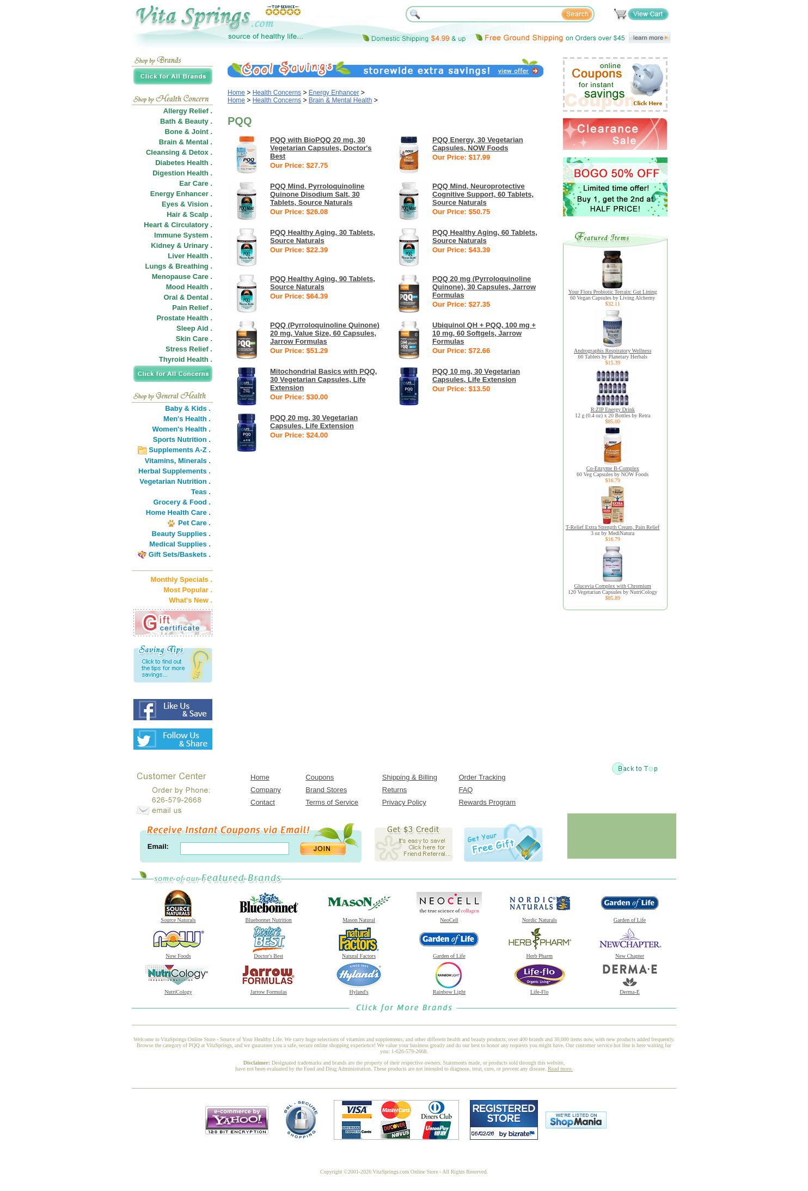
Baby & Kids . (188, 408)
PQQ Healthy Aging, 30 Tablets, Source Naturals (322, 236)
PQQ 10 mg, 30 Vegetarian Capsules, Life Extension (476, 375)
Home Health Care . (178, 512)
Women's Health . (181, 429)
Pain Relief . (192, 307)
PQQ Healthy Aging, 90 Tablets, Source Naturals (322, 283)
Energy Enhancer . (181, 194)
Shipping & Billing (409, 777)
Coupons (319, 777)
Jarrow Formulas (268, 989)
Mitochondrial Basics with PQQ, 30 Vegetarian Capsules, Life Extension (323, 379)
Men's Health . (187, 419)
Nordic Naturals (539, 917)
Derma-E (630, 989)
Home (236, 92)
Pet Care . (194, 523)
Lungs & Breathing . (179, 266)
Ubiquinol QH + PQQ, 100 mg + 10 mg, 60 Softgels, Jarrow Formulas (484, 333)
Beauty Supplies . (181, 534)
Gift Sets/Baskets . (180, 554)
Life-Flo (539, 989)
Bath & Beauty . (186, 121)
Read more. (560, 1069)
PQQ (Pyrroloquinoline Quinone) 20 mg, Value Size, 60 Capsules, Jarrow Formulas (324, 333)
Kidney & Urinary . (181, 245)
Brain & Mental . (185, 142)
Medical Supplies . (180, 544)
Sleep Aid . (194, 328)
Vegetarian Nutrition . (175, 481)
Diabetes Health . (183, 163)
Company (265, 790)
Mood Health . (189, 287)
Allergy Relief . (187, 111)
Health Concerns (277, 92)
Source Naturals (178, 917)
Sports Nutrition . (182, 439)
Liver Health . (190, 256)
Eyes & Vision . (187, 204)
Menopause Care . (182, 276)
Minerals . (194, 461)
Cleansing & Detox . (179, 152)
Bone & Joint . (188, 131)
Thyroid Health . (185, 359)
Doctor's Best (268, 953)
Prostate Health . (184, 318)
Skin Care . (194, 339)
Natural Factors (358, 953)
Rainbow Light (449, 989)
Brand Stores (326, 790)
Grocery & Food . (182, 502)
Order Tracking (481, 777)
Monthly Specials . (181, 579)
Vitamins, (160, 461)
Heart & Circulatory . (178, 225)
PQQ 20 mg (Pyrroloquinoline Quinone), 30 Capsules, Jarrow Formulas (484, 287)
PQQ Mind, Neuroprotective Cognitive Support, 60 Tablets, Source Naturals (483, 194)
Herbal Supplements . (174, 471)
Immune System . (183, 235)
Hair (173, 214)
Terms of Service (331, 802)
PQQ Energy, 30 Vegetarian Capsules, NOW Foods (477, 144)
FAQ (465, 790)
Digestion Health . (182, 173)
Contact (262, 802)
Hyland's (358, 989)
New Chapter (630, 953)
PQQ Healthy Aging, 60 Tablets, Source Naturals (484, 236)
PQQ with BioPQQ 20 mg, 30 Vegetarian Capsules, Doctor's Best (321, 148)
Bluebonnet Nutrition (268, 917)
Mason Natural (358, 917)
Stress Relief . (189, 349)
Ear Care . (195, 183)
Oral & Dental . (187, 297)
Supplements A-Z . (180, 450)
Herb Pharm (539, 953)
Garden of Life (630, 917)
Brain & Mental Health (340, 100)
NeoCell (449, 917)
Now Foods (178, 953)
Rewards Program (487, 802)
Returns (394, 790)
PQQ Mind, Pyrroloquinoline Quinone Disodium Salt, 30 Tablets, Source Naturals (317, 194)
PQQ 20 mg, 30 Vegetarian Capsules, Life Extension (314, 422)
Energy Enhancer (334, 92)
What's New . (190, 600)
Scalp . (200, 214)
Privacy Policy (404, 802)
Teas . (201, 492)
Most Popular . (187, 590)
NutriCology (178, 989)
